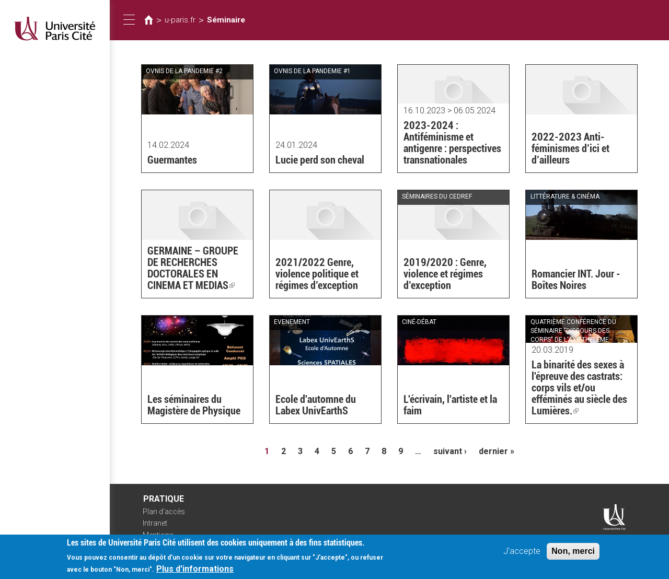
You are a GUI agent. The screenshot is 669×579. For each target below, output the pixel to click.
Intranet (155, 523)
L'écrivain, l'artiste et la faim (450, 405)
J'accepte (521, 555)
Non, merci (573, 554)
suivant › (450, 451)
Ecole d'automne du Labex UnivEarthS (315, 405)
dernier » (496, 451)
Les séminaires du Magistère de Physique (193, 405)
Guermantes (172, 160)
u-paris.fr (180, 20)
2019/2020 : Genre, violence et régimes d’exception (445, 274)
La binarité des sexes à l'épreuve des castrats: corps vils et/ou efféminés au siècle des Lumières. (579, 387)
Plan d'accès (164, 511)
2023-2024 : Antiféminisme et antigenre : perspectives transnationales (452, 142)
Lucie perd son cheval (319, 160)
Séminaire (226, 20)
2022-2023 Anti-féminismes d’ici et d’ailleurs (570, 148)
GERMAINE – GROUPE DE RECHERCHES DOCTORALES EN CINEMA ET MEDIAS (192, 268)
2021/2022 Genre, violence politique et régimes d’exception (317, 274)
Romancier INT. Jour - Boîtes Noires (576, 280)
